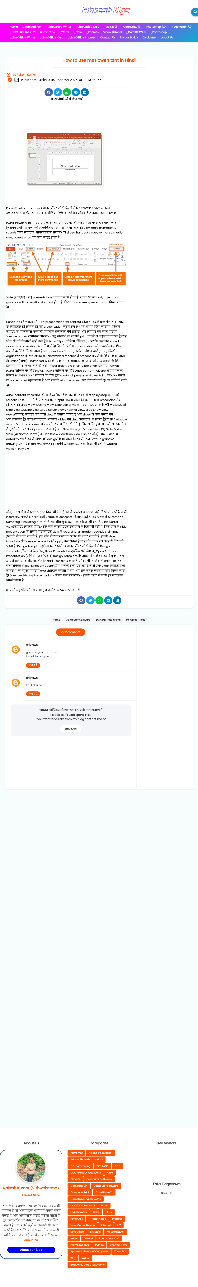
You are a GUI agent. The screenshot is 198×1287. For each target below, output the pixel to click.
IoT (119, 1225)
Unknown (32, 645)
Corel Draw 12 (104, 1192)
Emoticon (71, 728)
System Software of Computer (89, 1251)
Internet (106, 1225)
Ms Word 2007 (115, 1231)
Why (73, 1258)
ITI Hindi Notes (97, 1218)
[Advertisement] (76, 120)
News (73, 1238)
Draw (104, 1205)
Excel (96, 1212)
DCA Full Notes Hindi (82, 1205)
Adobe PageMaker (100, 1153)
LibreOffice (77, 1231)
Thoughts (120, 1251)
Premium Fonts (79, 1245)
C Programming (80, 1166)
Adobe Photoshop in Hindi (86, 1159)
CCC (117, 1166)
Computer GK (78, 1185)
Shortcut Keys (118, 1245)
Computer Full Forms (99, 1179)
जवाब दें (33, 665)
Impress (117, 1218)
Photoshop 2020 (109, 1238)
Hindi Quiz (76, 1218)
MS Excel (95, 1231)
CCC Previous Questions (85, 1172)
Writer (85, 1258)
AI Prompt (76, 1153)
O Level (88, 1238)
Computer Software (106, 1185)
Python (99, 1245)
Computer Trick (79, 1192)
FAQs (109, 1212)
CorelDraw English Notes (85, 1199)
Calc (110, 1172)
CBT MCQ (102, 1166)
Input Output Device (82, 1225)
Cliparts (75, 1179)
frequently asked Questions (87, 1264)
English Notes (78, 1212)
